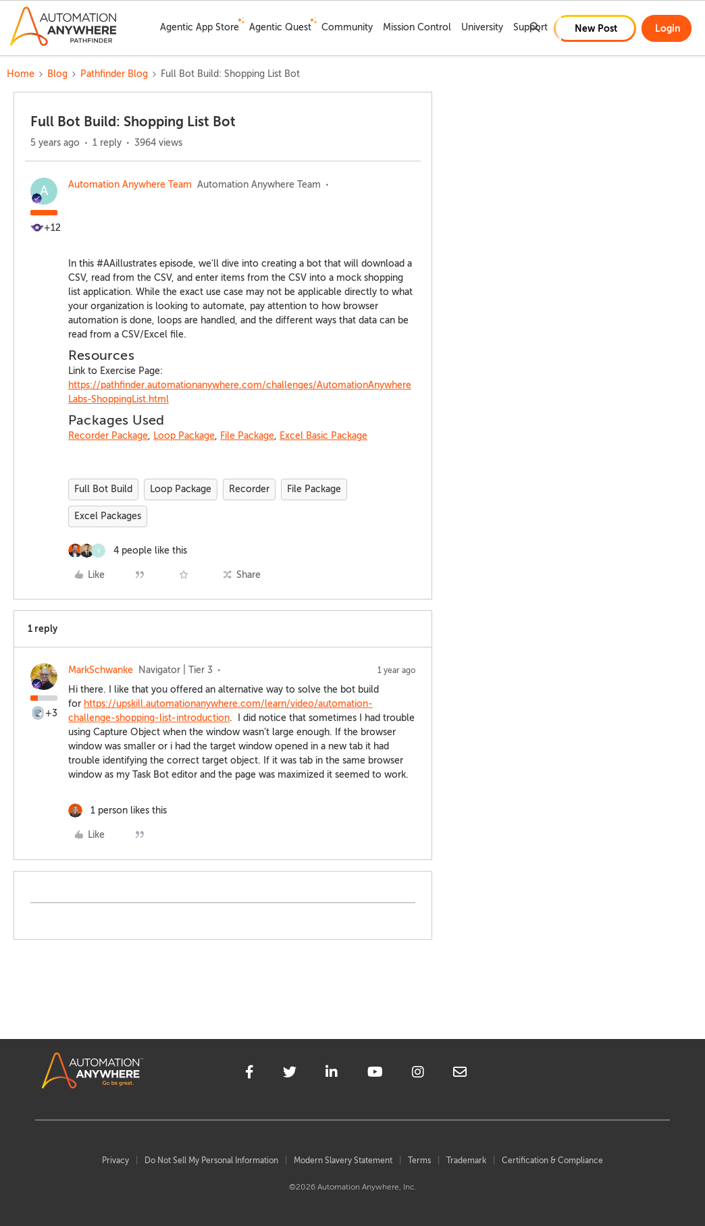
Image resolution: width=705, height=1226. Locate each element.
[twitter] (289, 1074)
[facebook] (249, 1074)
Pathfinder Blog (114, 74)
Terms (419, 1160)
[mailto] (460, 1074)
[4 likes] (127, 550)
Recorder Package (108, 436)
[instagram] (418, 1074)
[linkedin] (331, 1074)
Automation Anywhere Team (130, 185)
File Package (247, 436)
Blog (57, 74)
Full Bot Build (103, 489)
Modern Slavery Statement (343, 1160)
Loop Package (184, 436)
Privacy (115, 1160)
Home (20, 74)
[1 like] (117, 810)
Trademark (466, 1160)
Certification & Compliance (552, 1160)
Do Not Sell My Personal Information (211, 1160)
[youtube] (375, 1074)
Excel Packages (107, 516)
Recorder (249, 489)
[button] (595, 28)
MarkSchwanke (100, 670)
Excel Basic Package (323, 436)
